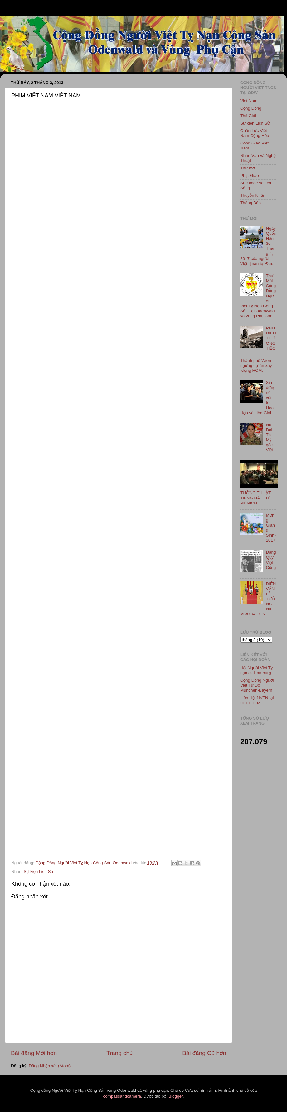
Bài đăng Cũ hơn (204, 1053)
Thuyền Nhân (252, 195)
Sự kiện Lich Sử (38, 871)
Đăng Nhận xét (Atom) (50, 1065)
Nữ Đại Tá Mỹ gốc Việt (269, 437)
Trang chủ (119, 1053)
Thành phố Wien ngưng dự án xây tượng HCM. (256, 365)
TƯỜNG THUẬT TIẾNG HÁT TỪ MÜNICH (255, 497)
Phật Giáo (249, 175)
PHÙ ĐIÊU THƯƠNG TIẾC (271, 338)
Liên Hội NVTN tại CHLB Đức (257, 700)
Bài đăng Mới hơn (34, 1053)
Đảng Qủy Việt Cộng (271, 560)
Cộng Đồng (250, 108)
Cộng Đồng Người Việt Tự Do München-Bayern (257, 685)
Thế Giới (248, 115)
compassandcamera (122, 1096)
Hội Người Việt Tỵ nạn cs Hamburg (256, 670)
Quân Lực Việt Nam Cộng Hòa (254, 133)
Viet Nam (248, 100)
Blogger (175, 1096)
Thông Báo (250, 203)
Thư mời (248, 168)
